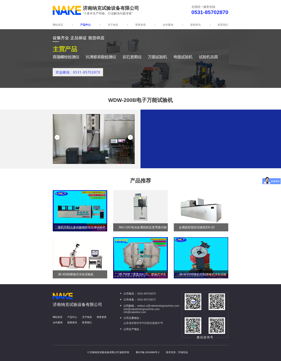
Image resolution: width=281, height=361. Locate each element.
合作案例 (168, 24)
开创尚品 (183, 352)
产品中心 (85, 24)
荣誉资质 (140, 24)
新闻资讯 (195, 24)
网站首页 (58, 24)
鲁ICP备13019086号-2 (148, 352)
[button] (57, 137)
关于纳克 (113, 24)
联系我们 (223, 24)
